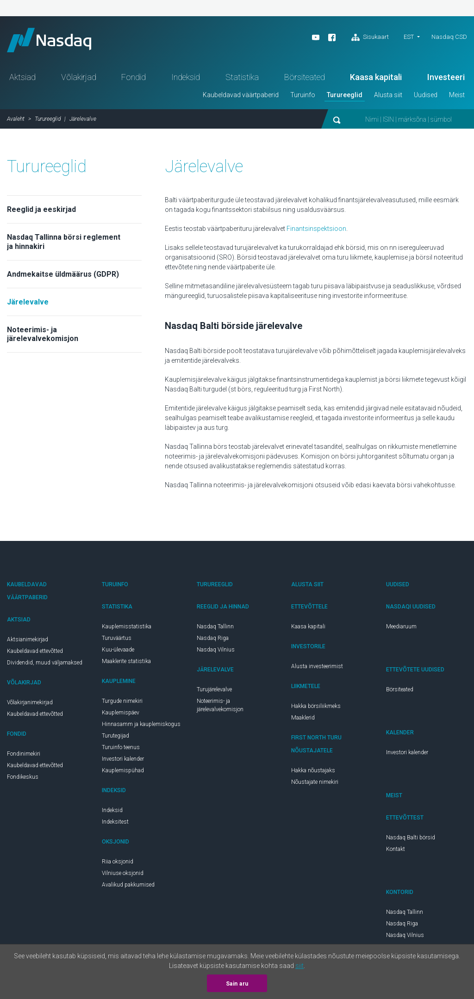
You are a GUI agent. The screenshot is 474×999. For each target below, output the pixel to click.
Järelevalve (28, 305)
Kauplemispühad (123, 774)
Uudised (425, 98)
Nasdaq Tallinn (215, 630)
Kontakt (395, 853)
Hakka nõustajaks (313, 774)
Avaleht (16, 122)
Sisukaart (370, 37)
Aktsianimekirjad (27, 643)
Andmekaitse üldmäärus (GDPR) (63, 277)
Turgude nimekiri (122, 704)
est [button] (409, 36)
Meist (457, 98)
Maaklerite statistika (126, 665)
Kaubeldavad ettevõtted (35, 655)
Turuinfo (302, 98)
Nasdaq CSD (449, 36)
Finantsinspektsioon (316, 232)
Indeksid (185, 81)
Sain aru (237, 983)
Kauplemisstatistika (126, 630)
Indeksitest (115, 825)
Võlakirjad (78, 81)
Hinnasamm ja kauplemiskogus (141, 728)
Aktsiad (22, 81)
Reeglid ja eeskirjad (41, 213)
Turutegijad (115, 739)
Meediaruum (401, 630)
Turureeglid (344, 98)
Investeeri (446, 81)
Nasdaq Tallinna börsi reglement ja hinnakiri (63, 245)
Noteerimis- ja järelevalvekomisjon (42, 338)
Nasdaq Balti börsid (410, 841)
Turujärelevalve (214, 693)
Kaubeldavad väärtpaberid (241, 98)
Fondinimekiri (23, 757)
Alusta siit (388, 98)
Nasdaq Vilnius (216, 653)
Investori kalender (123, 762)
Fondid (133, 81)
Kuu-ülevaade (118, 653)
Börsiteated (304, 81)
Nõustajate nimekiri (314, 785)
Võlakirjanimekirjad (30, 706)
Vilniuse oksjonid (122, 877)
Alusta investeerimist (317, 670)
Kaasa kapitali (376, 81)
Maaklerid (303, 721)
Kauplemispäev (120, 716)
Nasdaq (55, 42)
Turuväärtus (116, 642)
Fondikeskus (22, 780)
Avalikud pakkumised (128, 888)
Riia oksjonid (117, 865)
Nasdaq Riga (213, 642)
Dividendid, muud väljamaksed (44, 666)
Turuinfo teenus (121, 751)
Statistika (242, 81)
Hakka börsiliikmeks (316, 710)
